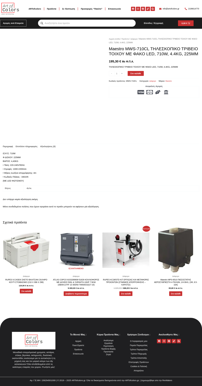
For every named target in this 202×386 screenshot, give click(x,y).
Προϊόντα (51, 9)
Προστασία (108, 351)
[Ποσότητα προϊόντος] (117, 73)
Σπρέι (108, 354)
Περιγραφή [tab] (8, 147)
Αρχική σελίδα (115, 39)
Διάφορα (135, 39)
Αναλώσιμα (108, 340)
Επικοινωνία (114, 9)
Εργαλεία (108, 343)
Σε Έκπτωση (68, 9)
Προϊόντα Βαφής (108, 349)
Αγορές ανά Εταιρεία (13, 23)
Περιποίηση (108, 346)
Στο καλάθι (136, 73)
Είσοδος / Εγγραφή (153, 23)
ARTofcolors (35, 9)
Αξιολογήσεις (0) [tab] (51, 147)
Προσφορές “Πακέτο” (91, 9)
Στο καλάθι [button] (26, 292)
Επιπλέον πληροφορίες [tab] (28, 147)
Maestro (169, 81)
